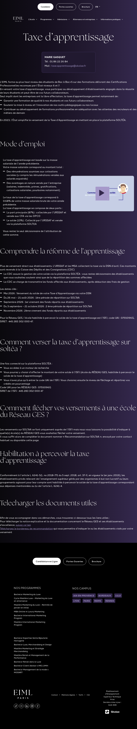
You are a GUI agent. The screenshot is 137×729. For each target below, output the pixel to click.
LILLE (118, 595)
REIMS (98, 600)
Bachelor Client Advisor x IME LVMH (31, 665)
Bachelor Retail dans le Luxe (27, 661)
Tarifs (81, 695)
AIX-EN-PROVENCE (84, 595)
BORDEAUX (105, 595)
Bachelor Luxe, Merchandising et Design (33, 644)
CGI (88, 695)
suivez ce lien (23, 524)
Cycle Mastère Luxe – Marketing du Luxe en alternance (33, 599)
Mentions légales (68, 695)
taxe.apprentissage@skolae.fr (68, 65)
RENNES (109, 600)
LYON (76, 600)
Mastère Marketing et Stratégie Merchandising (29, 649)
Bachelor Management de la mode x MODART (31, 670)
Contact (54, 695)
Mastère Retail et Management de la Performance (31, 656)
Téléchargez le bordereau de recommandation (26, 528)
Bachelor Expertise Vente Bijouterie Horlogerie (31, 639)
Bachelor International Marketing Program (30, 616)
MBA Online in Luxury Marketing (29, 611)
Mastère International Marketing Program (29, 623)
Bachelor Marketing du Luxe (27, 594)
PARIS (87, 600)
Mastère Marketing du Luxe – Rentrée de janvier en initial (33, 606)
